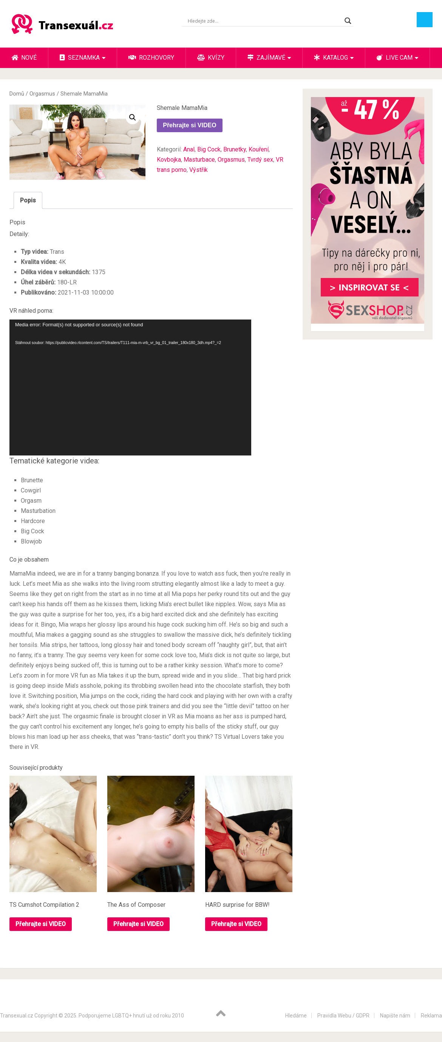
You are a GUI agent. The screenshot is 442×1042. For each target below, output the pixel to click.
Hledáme (296, 1016)
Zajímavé (266, 57)
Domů (16, 93)
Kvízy (210, 57)
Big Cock (209, 149)
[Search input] (264, 20)
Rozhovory (151, 57)
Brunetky (234, 149)
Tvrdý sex (260, 159)
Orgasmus (42, 93)
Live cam (395, 57)
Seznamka (80, 57)
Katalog (331, 57)
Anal (189, 149)
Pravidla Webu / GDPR (343, 1016)
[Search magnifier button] (348, 20)
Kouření (259, 149)
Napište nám (395, 1016)
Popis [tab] (28, 200)
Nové (24, 57)
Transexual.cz (16, 1016)
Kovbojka (169, 159)
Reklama (431, 1016)
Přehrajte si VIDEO (189, 125)
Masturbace (199, 159)
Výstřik (198, 169)
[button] (132, 117)
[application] (130, 387)
